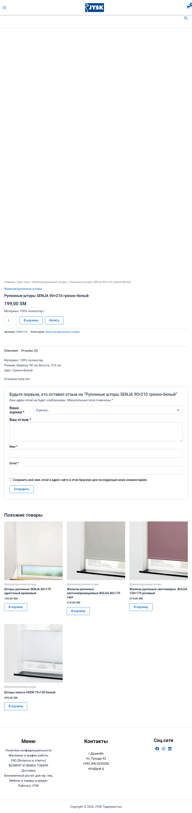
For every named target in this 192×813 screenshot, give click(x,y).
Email (14, 463)
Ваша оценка (16, 410)
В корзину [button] (16, 607)
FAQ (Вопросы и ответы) (28, 760)
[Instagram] (163, 749)
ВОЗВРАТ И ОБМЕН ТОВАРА (28, 765)
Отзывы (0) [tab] (29, 350)
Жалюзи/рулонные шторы (49, 282)
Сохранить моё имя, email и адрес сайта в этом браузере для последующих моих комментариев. (80, 480)
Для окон (23, 282)
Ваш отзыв (20, 420)
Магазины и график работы (28, 755)
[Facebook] (157, 749)
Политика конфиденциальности (28, 750)
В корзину (31, 320)
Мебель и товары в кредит (28, 781)
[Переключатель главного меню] (4, 7)
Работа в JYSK (28, 786)
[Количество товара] (10, 321)
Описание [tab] (11, 350)
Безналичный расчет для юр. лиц (28, 775)
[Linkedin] (170, 749)
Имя (13, 446)
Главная (9, 282)
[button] (186, 18)
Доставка (28, 770)
